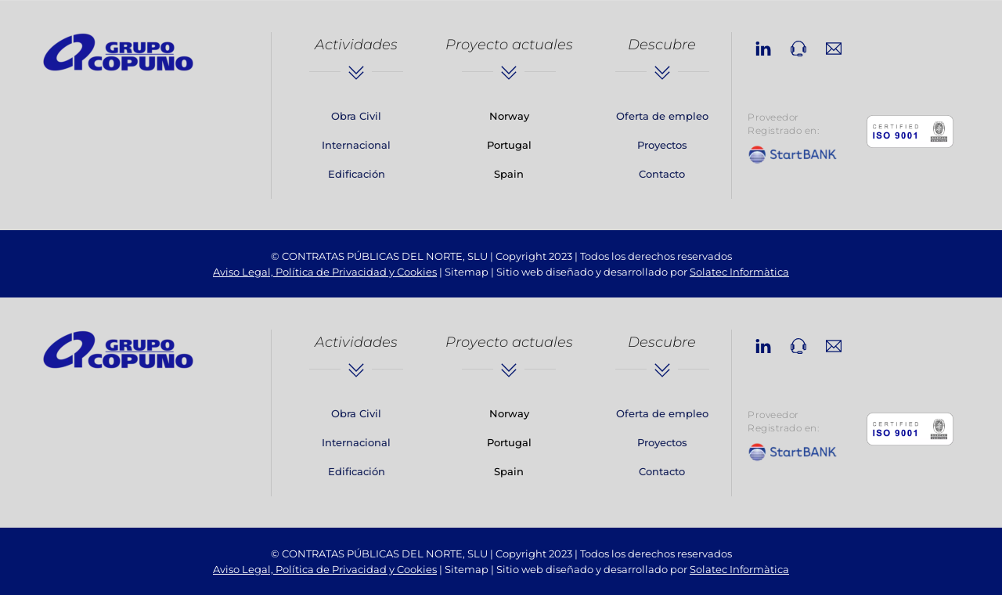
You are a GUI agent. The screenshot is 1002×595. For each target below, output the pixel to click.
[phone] (798, 46)
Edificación (356, 174)
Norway (509, 116)
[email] (833, 46)
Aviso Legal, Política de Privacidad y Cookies (325, 271)
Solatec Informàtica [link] (739, 271)
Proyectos (662, 145)
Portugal (509, 145)
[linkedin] (763, 46)
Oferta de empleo (662, 116)
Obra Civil (356, 116)
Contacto (662, 174)
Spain (509, 174)
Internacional (356, 145)
